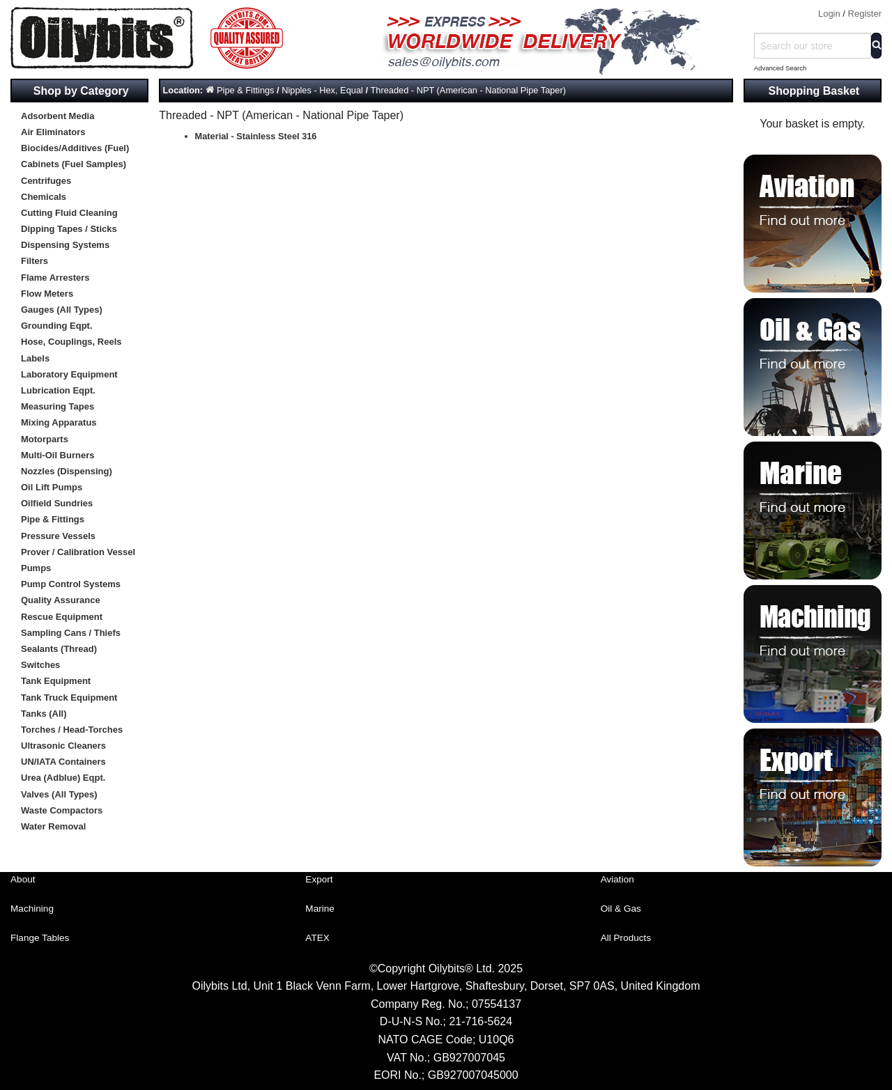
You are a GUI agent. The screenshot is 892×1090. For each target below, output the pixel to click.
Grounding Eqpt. (57, 325)
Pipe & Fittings (52, 519)
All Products (626, 938)
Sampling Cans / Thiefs (71, 633)
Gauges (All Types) (61, 309)
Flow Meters (47, 293)
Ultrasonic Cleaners (63, 745)
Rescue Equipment (61, 617)
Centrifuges (46, 181)
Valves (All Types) (59, 794)
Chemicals (43, 197)
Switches (40, 665)
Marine (319, 908)
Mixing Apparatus (59, 422)
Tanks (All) (44, 713)
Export (318, 879)
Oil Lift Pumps (51, 487)
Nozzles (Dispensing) (66, 471)
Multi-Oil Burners (57, 455)
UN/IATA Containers (63, 761)
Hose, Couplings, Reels (71, 341)
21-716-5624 (480, 1021)
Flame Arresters (55, 277)
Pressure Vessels (58, 536)
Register (865, 13)
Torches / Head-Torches (72, 729)
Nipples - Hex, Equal (322, 90)
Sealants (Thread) (59, 649)
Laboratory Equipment (69, 374)
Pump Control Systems (71, 584)
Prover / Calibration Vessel (78, 552)
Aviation (617, 879)
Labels (35, 358)
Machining (32, 908)
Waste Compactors (61, 810)
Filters (34, 261)
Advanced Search (780, 68)
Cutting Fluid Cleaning (69, 213)
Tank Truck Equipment (69, 697)
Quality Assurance (60, 600)
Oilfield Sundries (57, 503)
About (23, 879)
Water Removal (53, 826)
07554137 (496, 1004)
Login (829, 13)
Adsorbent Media (57, 116)
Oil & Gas (621, 908)
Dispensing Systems (65, 245)
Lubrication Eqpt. (58, 390)
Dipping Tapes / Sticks (69, 229)
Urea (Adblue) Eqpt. (63, 777)
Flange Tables (39, 938)
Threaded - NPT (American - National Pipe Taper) (468, 90)
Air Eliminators (53, 132)
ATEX (317, 938)
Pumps (36, 568)
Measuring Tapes (57, 406)
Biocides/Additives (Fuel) (75, 148)
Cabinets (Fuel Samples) (73, 164)
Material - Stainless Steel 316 (256, 136)
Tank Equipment (56, 681)
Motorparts (44, 439)
